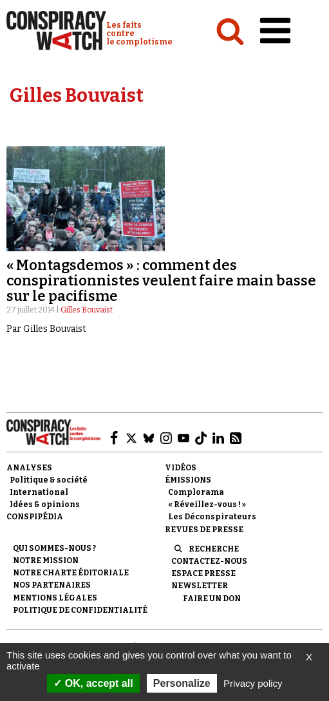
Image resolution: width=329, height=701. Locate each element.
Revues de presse (204, 529)
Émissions (188, 480)
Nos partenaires (52, 585)
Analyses (29, 467)
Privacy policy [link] (253, 683)
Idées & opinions (45, 504)
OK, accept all (93, 683)
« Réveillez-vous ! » (207, 504)
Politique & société (49, 480)
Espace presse (203, 573)
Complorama (196, 492)
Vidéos (180, 467)
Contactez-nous (209, 561)
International (39, 492)
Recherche (214, 548)
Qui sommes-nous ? (54, 548)
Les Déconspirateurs (212, 516)
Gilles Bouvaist (87, 309)
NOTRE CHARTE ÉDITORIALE (71, 572)
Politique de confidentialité (80, 610)
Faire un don (212, 598)
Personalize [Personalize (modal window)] (182, 683)
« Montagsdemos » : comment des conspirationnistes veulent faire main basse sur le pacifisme (161, 280)
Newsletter (199, 585)
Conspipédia (34, 516)
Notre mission (46, 560)
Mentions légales (55, 597)
